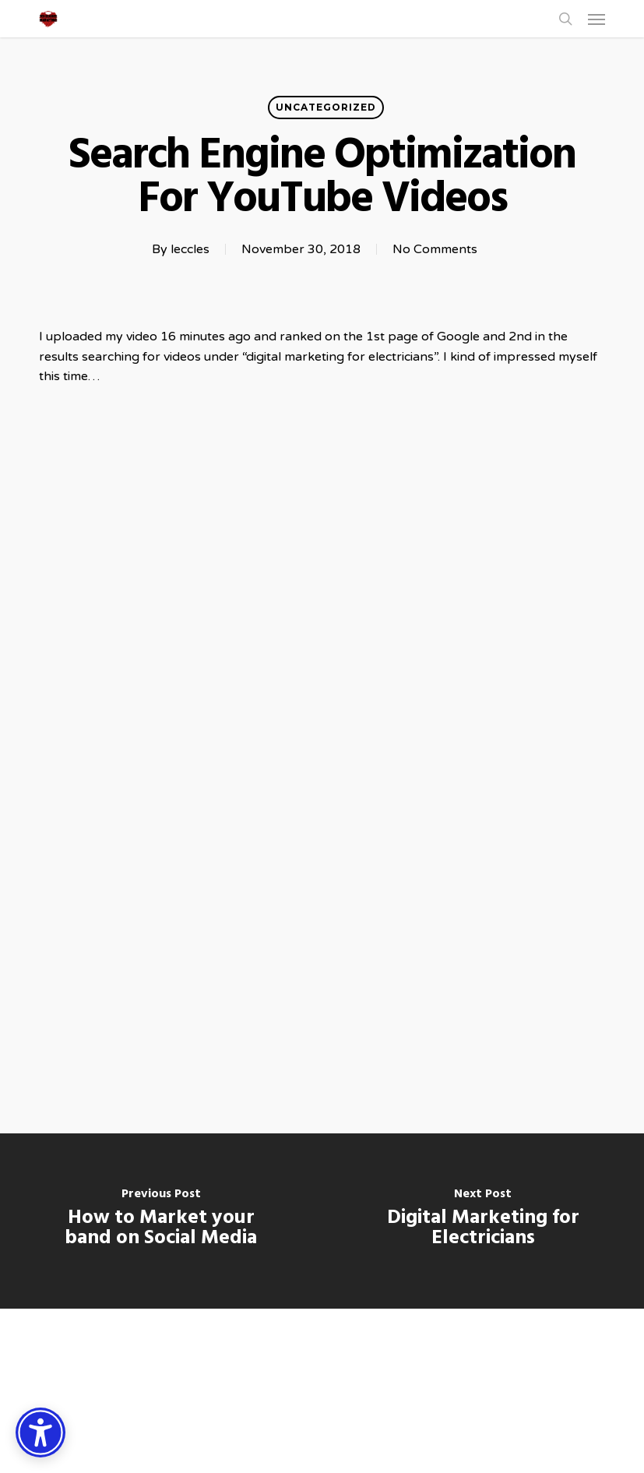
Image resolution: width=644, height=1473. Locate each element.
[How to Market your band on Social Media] (161, 1221)
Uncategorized (326, 107)
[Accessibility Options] (40, 1432)
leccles (190, 249)
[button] (596, 18)
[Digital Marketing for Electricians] (483, 1221)
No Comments (434, 249)
